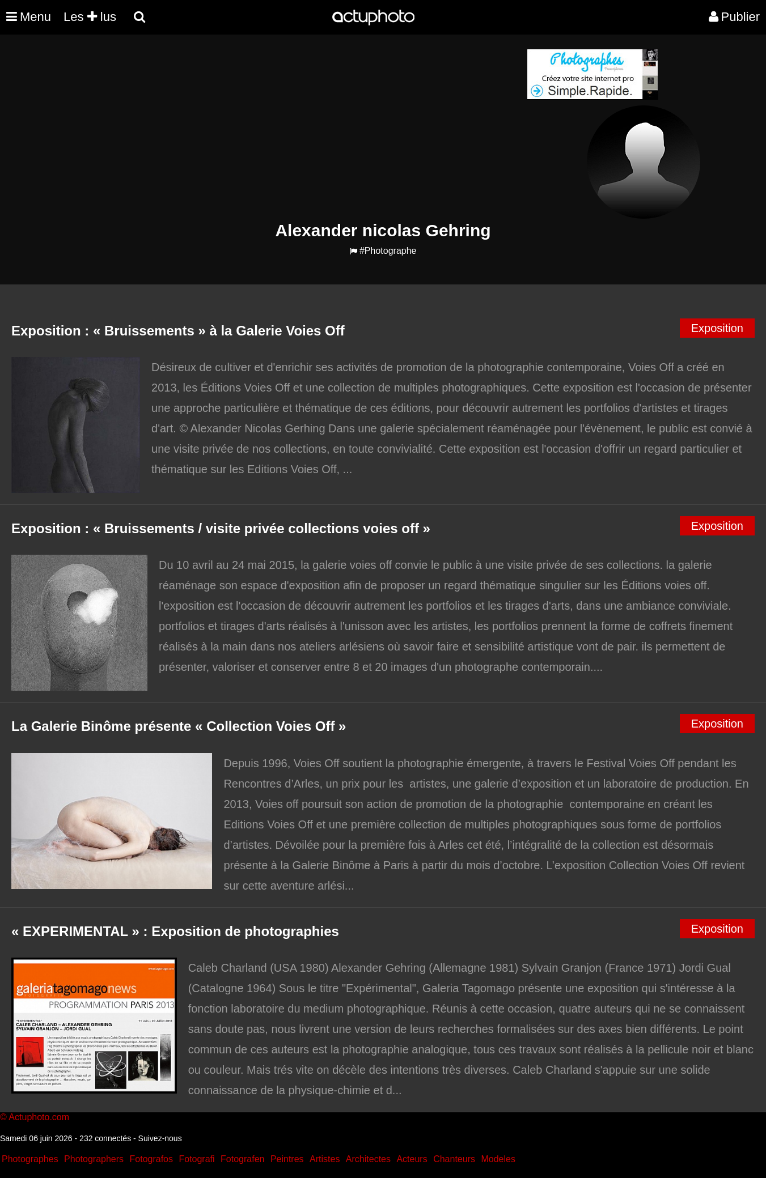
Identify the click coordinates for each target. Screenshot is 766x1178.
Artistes (325, 1159)
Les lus (90, 17)
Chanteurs (454, 1159)
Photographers (94, 1159)
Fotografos (151, 1159)
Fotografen (242, 1159)
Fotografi (196, 1159)
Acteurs (411, 1159)
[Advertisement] (314, 128)
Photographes (30, 1159)
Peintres (287, 1159)
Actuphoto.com (39, 1117)
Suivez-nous (160, 1138)
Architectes (368, 1159)
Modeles (498, 1159)
